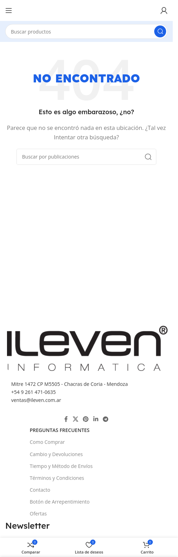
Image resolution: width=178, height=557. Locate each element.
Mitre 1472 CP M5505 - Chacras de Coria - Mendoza (69, 384)
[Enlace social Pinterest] (86, 419)
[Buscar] (86, 31)
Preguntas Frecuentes (60, 430)
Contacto (40, 489)
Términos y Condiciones (57, 478)
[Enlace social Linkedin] (95, 419)
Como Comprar (47, 442)
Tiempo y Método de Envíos (61, 466)
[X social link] (75, 419)
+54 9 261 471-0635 (33, 392)
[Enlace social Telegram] (105, 419)
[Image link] (87, 347)
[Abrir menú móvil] (9, 10)
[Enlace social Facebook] (66, 419)
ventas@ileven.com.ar (36, 400)
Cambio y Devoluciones (56, 454)
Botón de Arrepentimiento (60, 501)
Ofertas (38, 513)
